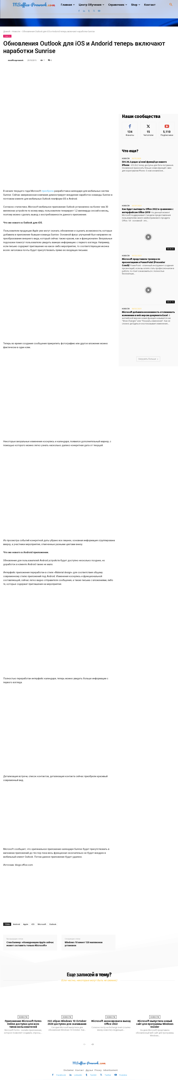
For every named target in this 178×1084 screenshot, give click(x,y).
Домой (6, 31)
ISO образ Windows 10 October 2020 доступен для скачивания (67, 1022)
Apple (25, 924)
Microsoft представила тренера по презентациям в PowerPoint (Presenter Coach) (143, 262)
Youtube (123, 1075)
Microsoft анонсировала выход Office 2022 (111, 1022)
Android (16, 924)
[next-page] (92, 1044)
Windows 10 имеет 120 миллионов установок (83, 944)
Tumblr (93, 1075)
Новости (16, 31)
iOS (32, 924)
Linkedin (78, 1075)
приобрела (48, 191)
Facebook (61, 1075)
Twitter (108, 1075)
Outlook (52, 924)
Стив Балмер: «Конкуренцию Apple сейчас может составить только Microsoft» (30, 944)
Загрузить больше (148, 359)
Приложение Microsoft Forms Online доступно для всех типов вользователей (23, 1023)
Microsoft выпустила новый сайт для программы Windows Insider (154, 1023)
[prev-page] (85, 1044)
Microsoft (42, 924)
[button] (171, 5)
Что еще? (130, 151)
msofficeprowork (15, 60)
